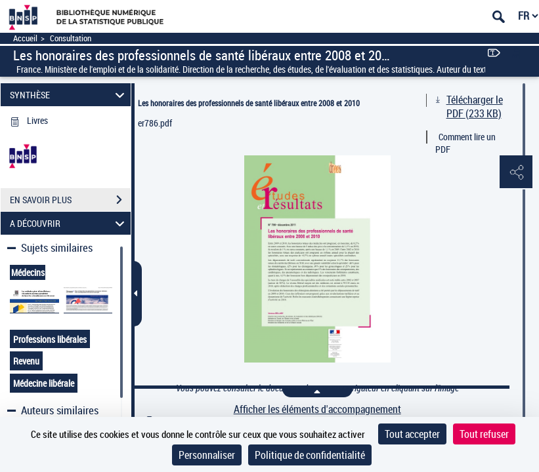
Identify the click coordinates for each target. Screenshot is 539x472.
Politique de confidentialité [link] (310, 455)
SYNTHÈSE (69, 94)
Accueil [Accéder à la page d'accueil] (25, 38)
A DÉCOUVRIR (69, 223)
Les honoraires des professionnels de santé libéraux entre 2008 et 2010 (249, 103)
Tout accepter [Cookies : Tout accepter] (412, 434)
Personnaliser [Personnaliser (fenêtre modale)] (207, 455)
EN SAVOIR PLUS (70, 200)
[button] (516, 172)
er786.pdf (155, 123)
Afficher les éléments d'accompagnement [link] (317, 409)
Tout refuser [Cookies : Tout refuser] (484, 434)
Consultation (70, 38)
